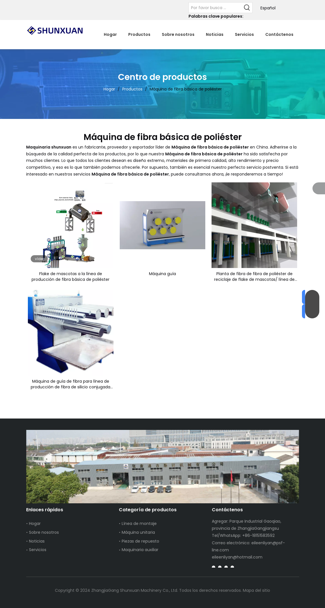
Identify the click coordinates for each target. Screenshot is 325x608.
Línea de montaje (139, 523)
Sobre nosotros (44, 532)
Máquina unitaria (138, 532)
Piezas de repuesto (140, 541)
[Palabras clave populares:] (247, 8)
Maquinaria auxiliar (140, 550)
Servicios (37, 550)
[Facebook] (213, 567)
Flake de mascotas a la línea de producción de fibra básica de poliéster (70, 276)
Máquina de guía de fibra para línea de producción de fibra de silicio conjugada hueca (70, 384)
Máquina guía (162, 274)
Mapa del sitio (256, 590)
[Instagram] (232, 567)
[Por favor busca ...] (215, 8)
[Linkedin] (220, 567)
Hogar (35, 523)
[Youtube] (226, 567)
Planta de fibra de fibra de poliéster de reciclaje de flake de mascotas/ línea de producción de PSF (254, 276)
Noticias (37, 541)
